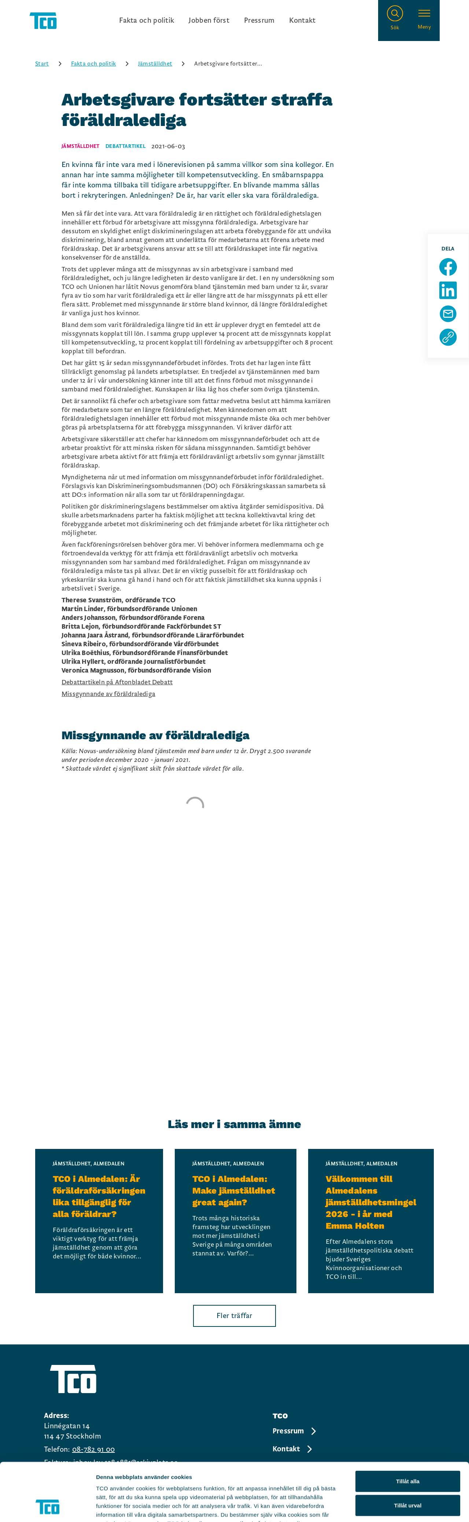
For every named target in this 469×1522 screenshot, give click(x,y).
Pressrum (259, 20)
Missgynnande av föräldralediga (108, 694)
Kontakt (302, 20)
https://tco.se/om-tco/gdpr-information (149, 1478)
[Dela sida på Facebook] (448, 267)
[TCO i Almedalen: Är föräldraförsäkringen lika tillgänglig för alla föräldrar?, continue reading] (99, 1221)
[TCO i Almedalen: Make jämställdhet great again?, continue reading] (235, 1221)
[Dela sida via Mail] (448, 314)
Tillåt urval (408, 1451)
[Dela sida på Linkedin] (448, 290)
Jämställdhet (164, 63)
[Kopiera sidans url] (448, 337)
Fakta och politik (146, 20)
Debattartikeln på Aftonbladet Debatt (117, 682)
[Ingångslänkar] (217, 20)
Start (51, 63)
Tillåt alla (408, 1427)
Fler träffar (234, 1315)
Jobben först (209, 20)
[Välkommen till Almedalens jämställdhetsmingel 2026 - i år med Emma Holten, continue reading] (371, 1221)
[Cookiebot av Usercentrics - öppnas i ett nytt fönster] (47, 1507)
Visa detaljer (398, 1507)
